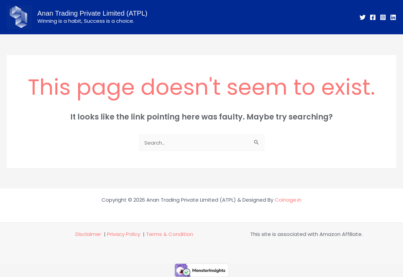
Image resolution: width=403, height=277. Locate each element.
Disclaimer (88, 234)
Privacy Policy (123, 234)
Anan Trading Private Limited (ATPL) (92, 13)
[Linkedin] (393, 17)
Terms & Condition (169, 234)
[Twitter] (363, 17)
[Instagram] (383, 17)
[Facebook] (373, 17)
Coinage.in (288, 199)
